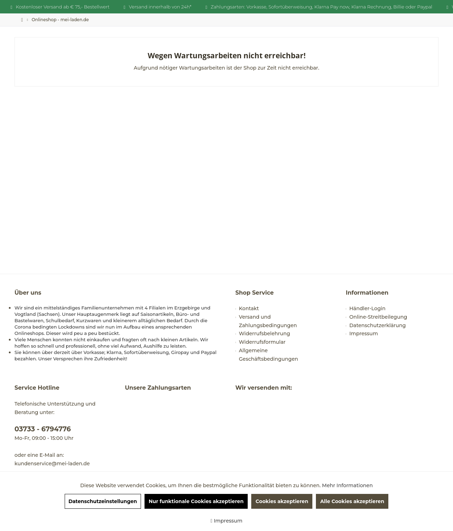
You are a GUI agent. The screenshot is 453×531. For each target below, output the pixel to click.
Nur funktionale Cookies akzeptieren (196, 501)
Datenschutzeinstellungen (103, 501)
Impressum (363, 333)
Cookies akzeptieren (281, 501)
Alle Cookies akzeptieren (352, 501)
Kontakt (249, 308)
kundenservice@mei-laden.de (52, 463)
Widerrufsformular (262, 342)
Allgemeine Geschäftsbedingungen (268, 354)
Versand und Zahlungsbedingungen (268, 321)
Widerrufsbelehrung (264, 333)
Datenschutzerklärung (377, 325)
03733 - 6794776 (42, 429)
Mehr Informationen (347, 485)
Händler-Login (367, 308)
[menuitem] (60, 19)
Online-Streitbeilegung (378, 317)
